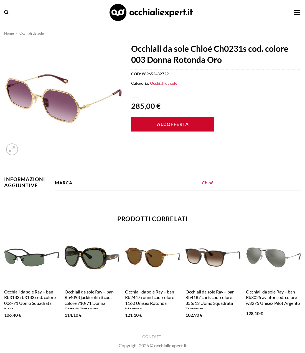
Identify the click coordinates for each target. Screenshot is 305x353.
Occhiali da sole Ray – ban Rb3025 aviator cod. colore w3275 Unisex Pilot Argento (273, 297)
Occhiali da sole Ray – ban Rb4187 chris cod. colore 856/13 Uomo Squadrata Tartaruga (210, 300)
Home (9, 33)
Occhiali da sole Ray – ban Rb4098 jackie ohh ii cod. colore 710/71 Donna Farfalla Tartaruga (89, 300)
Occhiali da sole (31, 33)
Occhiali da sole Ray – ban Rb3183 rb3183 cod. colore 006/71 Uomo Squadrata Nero (30, 300)
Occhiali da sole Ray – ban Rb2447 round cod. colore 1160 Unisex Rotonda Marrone (149, 300)
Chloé (207, 182)
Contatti (152, 336)
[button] (6, 12)
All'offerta (173, 124)
